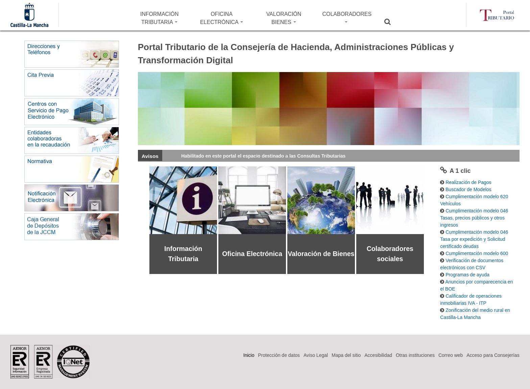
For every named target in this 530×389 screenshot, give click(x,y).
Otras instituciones (415, 355)
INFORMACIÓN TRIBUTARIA (159, 18)
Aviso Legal (316, 355)
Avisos (150, 156)
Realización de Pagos (468, 182)
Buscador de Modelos (468, 189)
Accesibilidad (378, 355)
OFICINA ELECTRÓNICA (221, 18)
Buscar (391, 21)
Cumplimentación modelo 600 (476, 253)
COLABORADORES (346, 17)
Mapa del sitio (346, 355)
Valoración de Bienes (321, 253)
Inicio (249, 355)
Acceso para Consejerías (492, 355)
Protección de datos (279, 355)
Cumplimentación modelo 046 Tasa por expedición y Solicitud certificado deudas (474, 239)
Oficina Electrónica (252, 253)
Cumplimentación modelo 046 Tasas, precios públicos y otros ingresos (474, 218)
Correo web (450, 355)
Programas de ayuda (467, 274)
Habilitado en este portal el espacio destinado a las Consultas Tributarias (263, 156)
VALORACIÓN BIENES (284, 18)
